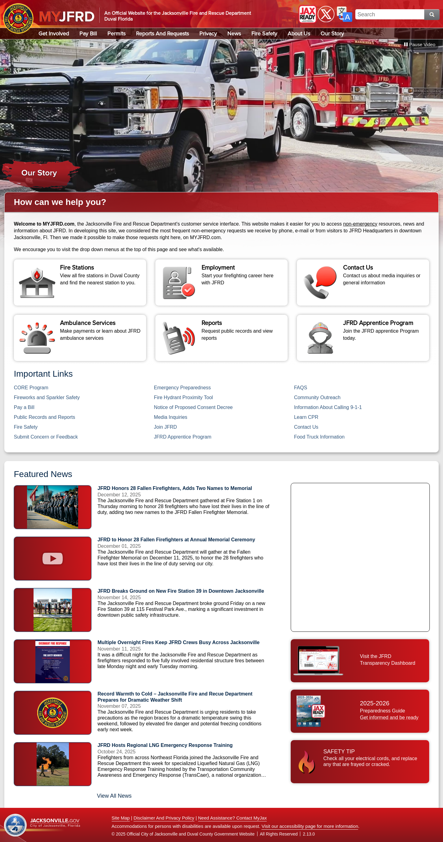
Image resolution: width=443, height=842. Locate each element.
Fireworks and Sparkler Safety (47, 397)
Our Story (332, 34)
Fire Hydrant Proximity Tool (183, 397)
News (234, 34)
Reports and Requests (162, 34)
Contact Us (306, 427)
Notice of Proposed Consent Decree (193, 407)
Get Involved (53, 34)
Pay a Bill (24, 407)
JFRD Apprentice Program (182, 436)
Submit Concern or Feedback (46, 436)
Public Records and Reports (45, 417)
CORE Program (31, 387)
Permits (116, 34)
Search (432, 14)
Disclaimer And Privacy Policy (164, 817)
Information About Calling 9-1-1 (328, 407)
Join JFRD (165, 427)
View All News (114, 796)
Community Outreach (317, 397)
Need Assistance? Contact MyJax (232, 817)
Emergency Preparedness (182, 387)
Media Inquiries (170, 417)
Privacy (208, 34)
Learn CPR (306, 417)
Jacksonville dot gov (42, 825)
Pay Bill (88, 34)
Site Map (121, 817)
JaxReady (307, 14)
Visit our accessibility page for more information (309, 826)
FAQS (300, 387)
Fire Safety (264, 34)
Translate (344, 14)
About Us (299, 34)
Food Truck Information (319, 436)
